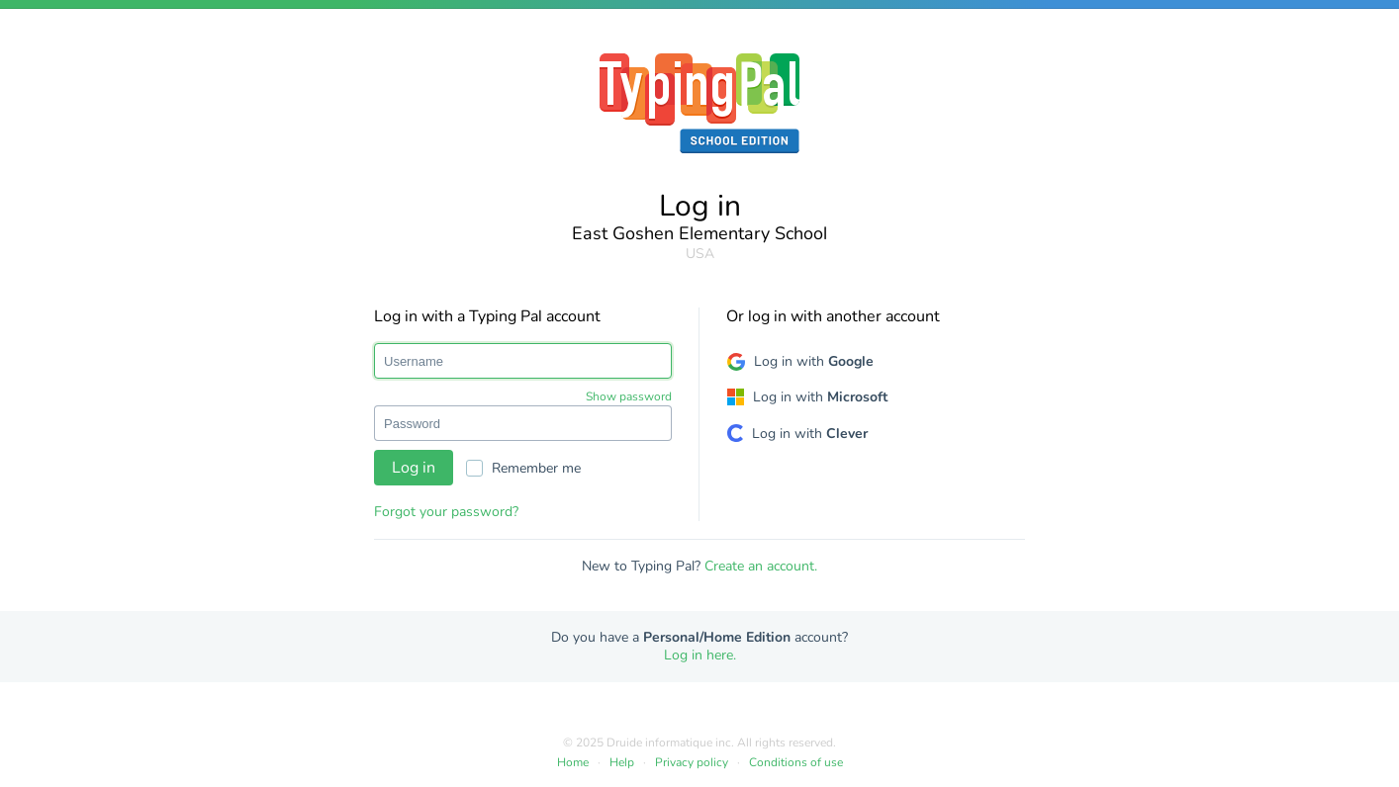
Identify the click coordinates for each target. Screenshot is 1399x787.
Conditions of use (796, 762)
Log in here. (700, 655)
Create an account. (760, 566)
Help (621, 762)
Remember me (523, 468)
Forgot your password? (446, 511)
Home (573, 762)
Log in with (814, 361)
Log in (413, 468)
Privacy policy (691, 762)
